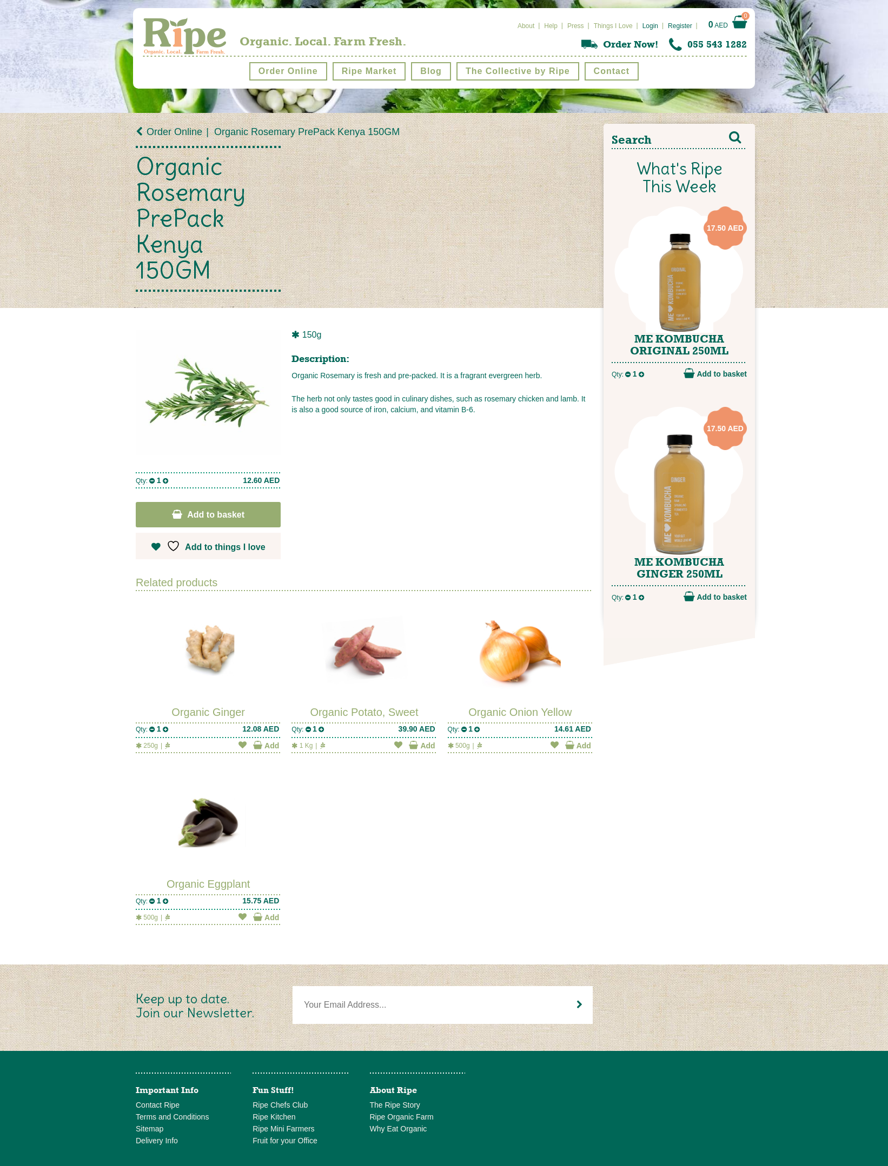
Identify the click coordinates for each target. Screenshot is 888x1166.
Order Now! (630, 44)
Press (575, 26)
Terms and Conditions (172, 1117)
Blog (431, 71)
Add (266, 745)
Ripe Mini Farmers (283, 1128)
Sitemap (149, 1128)
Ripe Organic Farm (402, 1117)
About (526, 26)
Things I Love (613, 26)
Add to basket (215, 514)
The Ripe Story (395, 1105)
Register (680, 26)
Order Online (288, 71)
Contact (612, 71)
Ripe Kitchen (274, 1117)
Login (650, 26)
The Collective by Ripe (518, 71)
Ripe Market (369, 71)
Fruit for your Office (285, 1140)
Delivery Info (157, 1140)
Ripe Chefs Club (280, 1105)
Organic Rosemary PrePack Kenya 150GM (307, 131)
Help (551, 26)
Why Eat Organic (398, 1128)
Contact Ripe (158, 1105)
